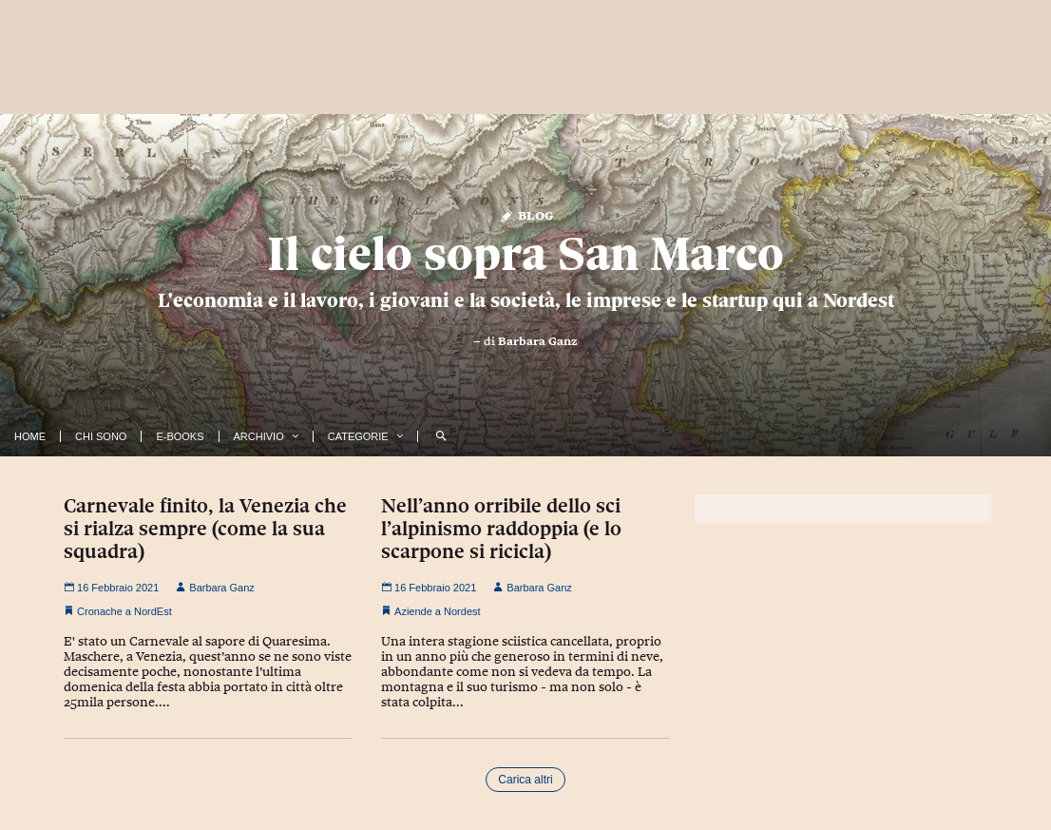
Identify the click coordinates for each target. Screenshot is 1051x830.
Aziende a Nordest (437, 611)
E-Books (179, 436)
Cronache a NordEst (124, 611)
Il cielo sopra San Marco (525, 253)
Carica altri (525, 779)
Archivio (259, 436)
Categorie (358, 436)
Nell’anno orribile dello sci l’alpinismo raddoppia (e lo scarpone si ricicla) (501, 528)
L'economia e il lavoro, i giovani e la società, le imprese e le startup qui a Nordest (526, 300)
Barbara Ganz (538, 341)
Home (30, 436)
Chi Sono (100, 436)
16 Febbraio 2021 (111, 587)
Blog (526, 214)
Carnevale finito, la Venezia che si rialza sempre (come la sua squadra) (205, 528)
